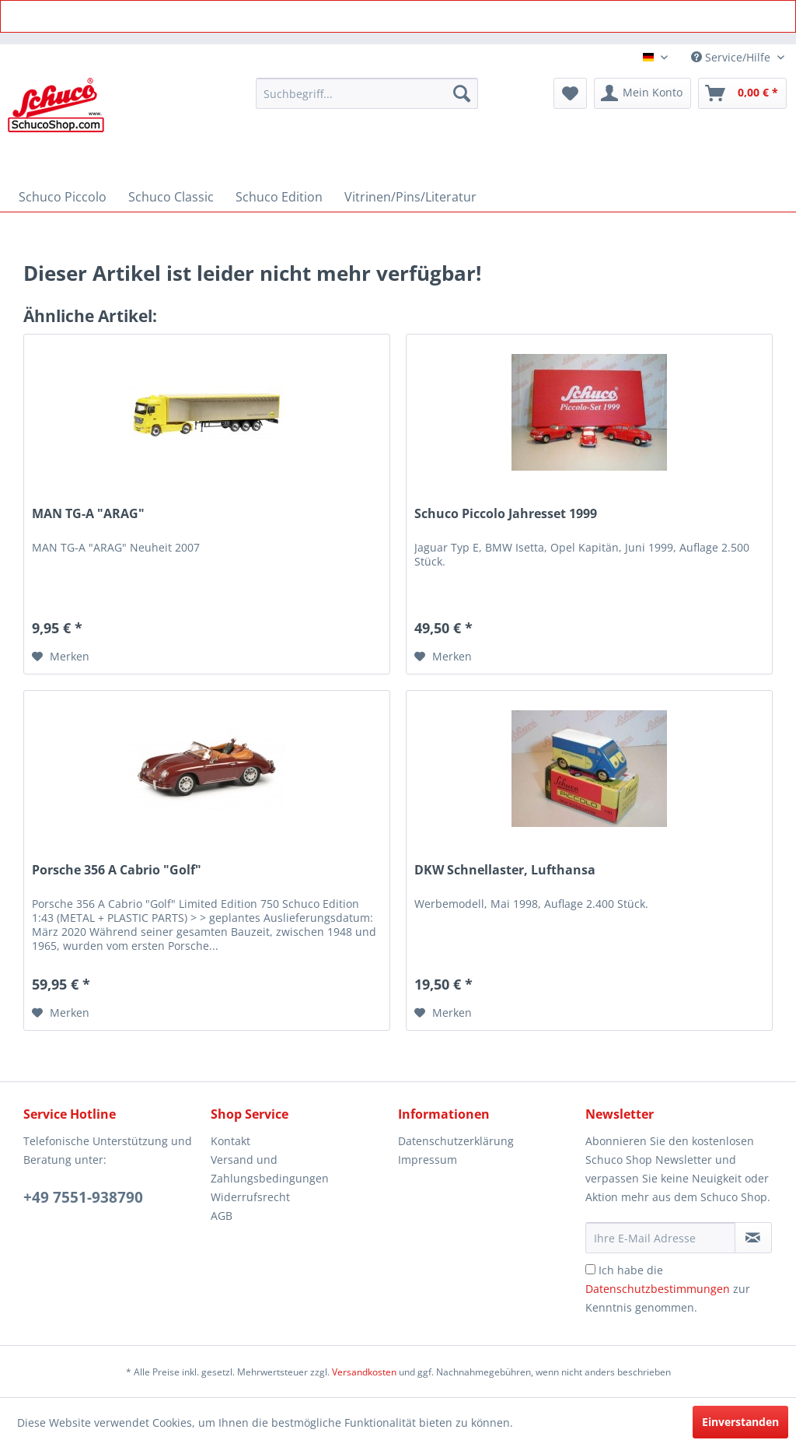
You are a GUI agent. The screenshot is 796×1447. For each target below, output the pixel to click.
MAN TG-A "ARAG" (88, 514)
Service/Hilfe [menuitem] (732, 57)
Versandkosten (364, 1372)
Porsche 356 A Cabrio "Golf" (116, 870)
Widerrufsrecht (250, 1196)
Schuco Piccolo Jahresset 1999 (505, 514)
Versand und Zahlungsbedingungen (270, 1169)
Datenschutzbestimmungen (657, 1288)
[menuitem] (367, 93)
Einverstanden (740, 1421)
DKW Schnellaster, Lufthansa (504, 870)
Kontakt (230, 1140)
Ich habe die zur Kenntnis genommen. (667, 1289)
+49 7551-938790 (83, 1197)
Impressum (427, 1159)
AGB (221, 1215)
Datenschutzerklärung (456, 1140)
